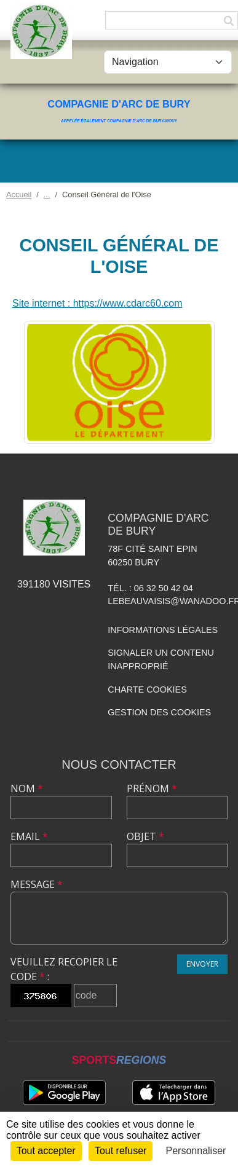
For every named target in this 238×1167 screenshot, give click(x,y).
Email (29, 836)
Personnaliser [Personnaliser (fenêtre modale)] (196, 1150)
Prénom (152, 788)
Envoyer (202, 964)
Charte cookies (147, 689)
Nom (26, 788)
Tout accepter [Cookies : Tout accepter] (46, 1150)
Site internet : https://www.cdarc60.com (97, 303)
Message (36, 884)
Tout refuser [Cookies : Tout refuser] (120, 1150)
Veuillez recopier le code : (63, 969)
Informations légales (163, 630)
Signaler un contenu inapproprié (161, 659)
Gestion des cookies (159, 712)
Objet (145, 836)
